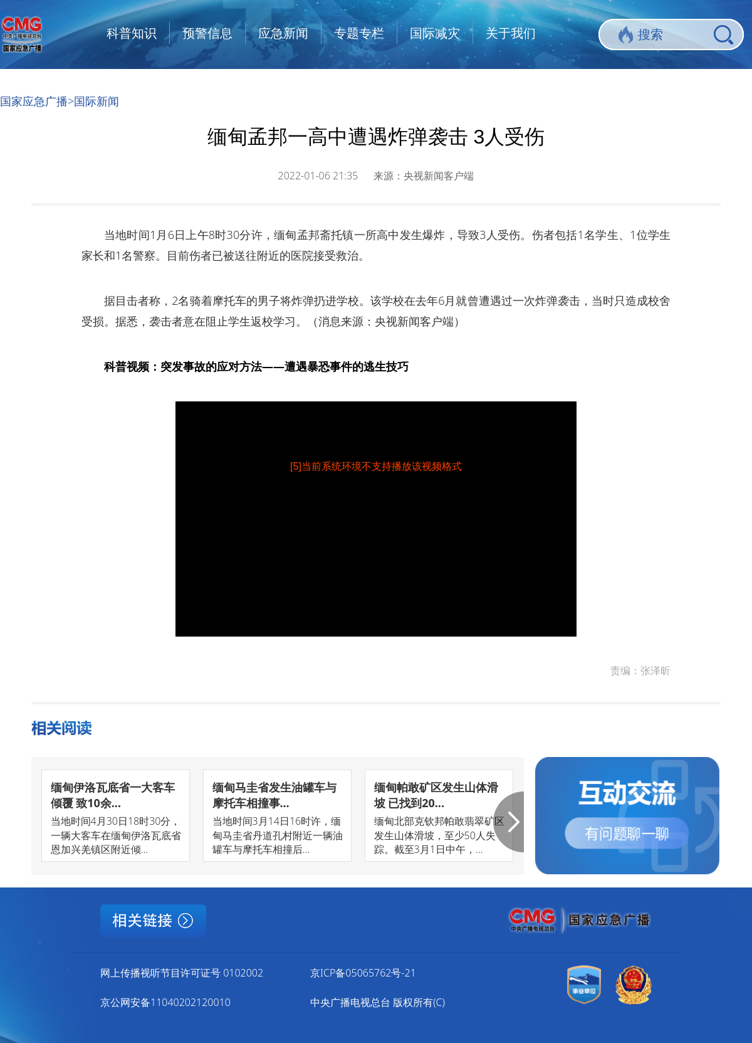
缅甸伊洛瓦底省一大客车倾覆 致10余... (113, 795)
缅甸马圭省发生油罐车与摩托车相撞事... (274, 795)
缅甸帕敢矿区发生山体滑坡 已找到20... (436, 795)
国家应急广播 (34, 101)
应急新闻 (283, 32)
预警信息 (207, 32)
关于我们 (511, 32)
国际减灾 (435, 32)
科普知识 (132, 32)
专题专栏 (359, 32)
